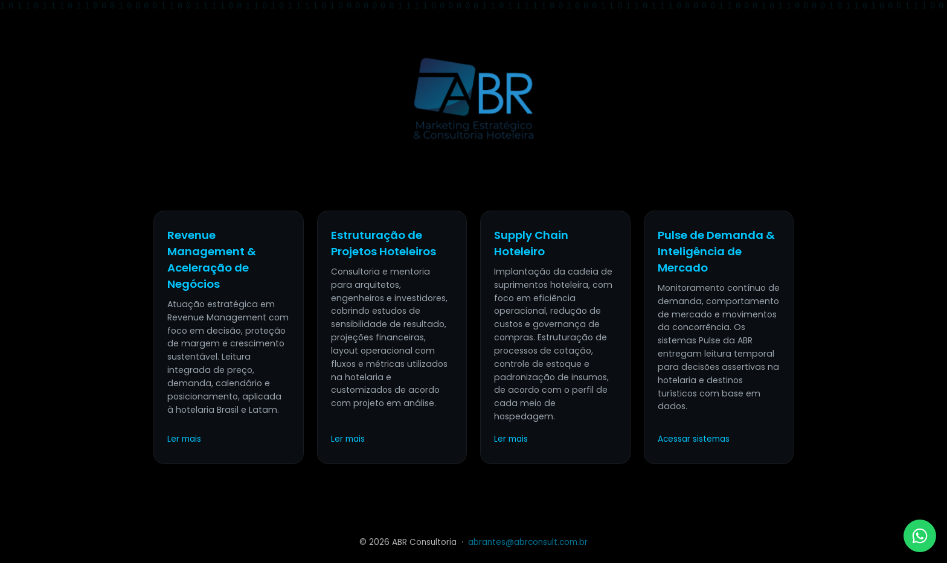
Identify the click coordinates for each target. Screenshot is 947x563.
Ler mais (184, 439)
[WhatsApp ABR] (920, 536)
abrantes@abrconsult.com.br (528, 542)
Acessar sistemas (694, 439)
